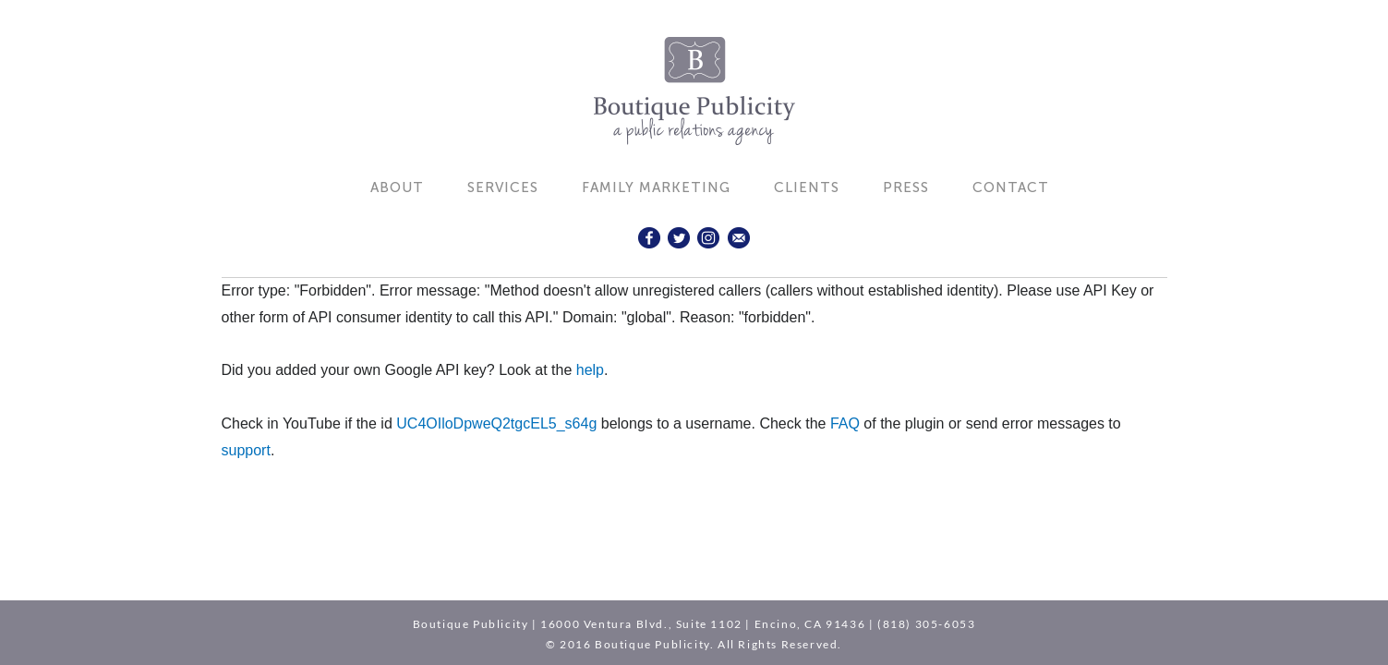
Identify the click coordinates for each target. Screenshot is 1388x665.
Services (502, 187)
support (246, 450)
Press (906, 187)
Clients (806, 187)
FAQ (845, 423)
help (590, 370)
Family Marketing (656, 187)
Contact (1010, 187)
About (397, 187)
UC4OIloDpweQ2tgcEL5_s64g (496, 423)
